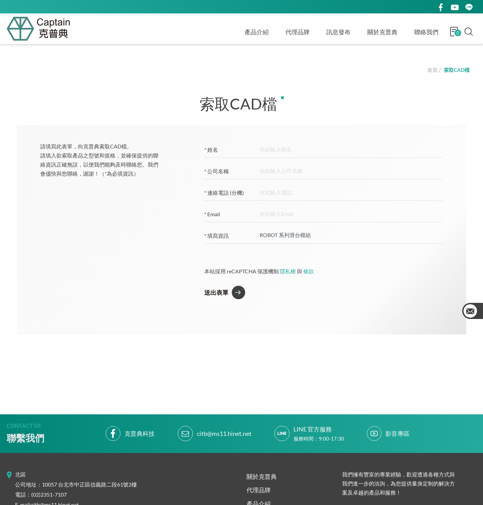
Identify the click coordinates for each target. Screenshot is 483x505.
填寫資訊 (216, 235)
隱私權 (288, 271)
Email (212, 214)
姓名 (211, 149)
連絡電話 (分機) (224, 192)
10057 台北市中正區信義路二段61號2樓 (89, 484)
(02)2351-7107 (49, 494)
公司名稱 (216, 171)
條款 (308, 271)
